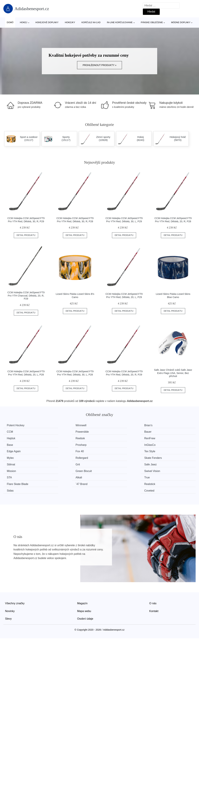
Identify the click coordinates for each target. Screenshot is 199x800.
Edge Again (14, 444)
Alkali (60, 463)
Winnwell (62, 425)
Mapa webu (84, 590)
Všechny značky (15, 582)
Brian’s (110, 425)
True (109, 463)
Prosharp (111, 438)
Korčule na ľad (91, 22)
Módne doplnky (180, 22)
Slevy (8, 597)
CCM (159, 425)
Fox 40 (61, 444)
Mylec (159, 444)
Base (60, 438)
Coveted (161, 469)
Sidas (109, 469)
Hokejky (70, 22)
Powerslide (14, 431)
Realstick (62, 469)
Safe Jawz (14, 457)
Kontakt (153, 590)
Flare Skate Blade (166, 463)
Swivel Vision (164, 457)
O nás (153, 582)
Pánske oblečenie (152, 22)
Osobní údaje (85, 597)
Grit (158, 450)
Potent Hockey (16, 425)
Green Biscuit (114, 457)
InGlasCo (161, 438)
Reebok (160, 431)
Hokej (23, 22)
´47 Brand (13, 469)
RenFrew (13, 438)
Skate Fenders (66, 450)
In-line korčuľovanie (120, 22)
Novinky (10, 590)
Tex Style (111, 444)
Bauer (60, 431)
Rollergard (14, 450)
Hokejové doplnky (47, 22)
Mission (61, 457)
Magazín (82, 582)
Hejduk (110, 431)
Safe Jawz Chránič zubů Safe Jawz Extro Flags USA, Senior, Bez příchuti (173, 373)
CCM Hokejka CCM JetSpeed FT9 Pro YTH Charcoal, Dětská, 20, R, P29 (26, 295)
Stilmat (110, 450)
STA (10, 463)
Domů (10, 22)
